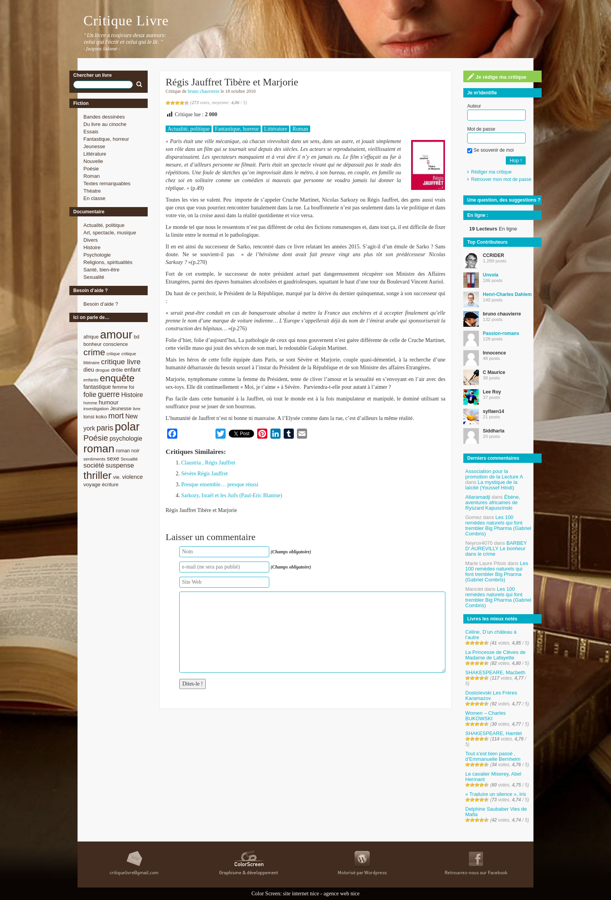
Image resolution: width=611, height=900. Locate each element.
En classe (94, 198)
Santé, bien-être (101, 270)
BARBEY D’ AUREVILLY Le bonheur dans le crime (496, 548)
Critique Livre (126, 20)
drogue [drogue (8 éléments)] (102, 369)
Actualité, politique (104, 225)
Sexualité (93, 277)
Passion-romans (501, 333)
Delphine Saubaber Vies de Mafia (496, 811)
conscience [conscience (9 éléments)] (115, 344)
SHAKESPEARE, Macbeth (495, 672)
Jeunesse (94, 146)
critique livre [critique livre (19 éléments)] (121, 362)
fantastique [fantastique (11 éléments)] (97, 387)
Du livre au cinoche (105, 124)
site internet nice (301, 893)
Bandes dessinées (104, 117)
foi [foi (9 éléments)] (131, 387)
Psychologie (97, 255)
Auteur (474, 106)
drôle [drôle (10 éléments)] (117, 370)
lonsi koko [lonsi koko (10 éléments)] (95, 417)
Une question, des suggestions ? (503, 200)
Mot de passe (481, 129)
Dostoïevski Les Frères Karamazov (491, 695)
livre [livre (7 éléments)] (137, 408)
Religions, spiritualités (107, 262)
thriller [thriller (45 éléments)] (97, 475)
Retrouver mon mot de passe (501, 179)
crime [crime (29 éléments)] (94, 352)
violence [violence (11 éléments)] (132, 477)
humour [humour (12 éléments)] (108, 402)
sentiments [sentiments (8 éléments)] (94, 458)
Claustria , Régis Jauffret (208, 463)
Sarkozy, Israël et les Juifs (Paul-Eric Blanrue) (231, 495)
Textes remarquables (107, 183)
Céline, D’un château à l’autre (491, 634)
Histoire (92, 247)
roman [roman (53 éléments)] (99, 449)
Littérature (94, 154)
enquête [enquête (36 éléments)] (117, 378)
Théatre (92, 191)
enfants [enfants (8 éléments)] (90, 379)
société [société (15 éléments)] (93, 465)
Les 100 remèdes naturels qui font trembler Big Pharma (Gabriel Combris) (498, 525)
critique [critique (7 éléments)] (113, 353)
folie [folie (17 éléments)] (89, 395)
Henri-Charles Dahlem (507, 294)
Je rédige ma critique (496, 76)
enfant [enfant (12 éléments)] (132, 369)
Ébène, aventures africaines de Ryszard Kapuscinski (492, 502)
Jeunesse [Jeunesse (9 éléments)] (121, 408)
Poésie (91, 169)
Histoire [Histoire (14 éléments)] (132, 395)
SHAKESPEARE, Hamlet (493, 733)
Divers (90, 240)
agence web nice (341, 893)
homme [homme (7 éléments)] (90, 402)
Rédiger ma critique (491, 172)
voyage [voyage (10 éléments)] (92, 484)
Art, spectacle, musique (109, 233)
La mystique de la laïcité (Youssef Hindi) (491, 485)
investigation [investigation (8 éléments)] (96, 408)
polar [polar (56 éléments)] (127, 426)
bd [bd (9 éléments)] (136, 337)
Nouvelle (93, 161)
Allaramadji (477, 497)
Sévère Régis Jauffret (204, 474)
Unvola (490, 275)
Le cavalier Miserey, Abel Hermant (493, 776)
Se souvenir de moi (490, 150)
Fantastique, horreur (106, 139)
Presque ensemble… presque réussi (219, 484)
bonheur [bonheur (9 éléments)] (92, 344)
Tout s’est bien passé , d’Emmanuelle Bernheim (493, 756)
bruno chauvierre (204, 91)
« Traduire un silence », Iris (495, 794)
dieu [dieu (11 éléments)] (88, 370)
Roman (91, 176)
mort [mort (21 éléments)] (116, 415)
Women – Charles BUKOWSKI (485, 715)
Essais (90, 132)
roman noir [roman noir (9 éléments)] (128, 451)
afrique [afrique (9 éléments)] (91, 337)
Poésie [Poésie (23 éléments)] (95, 437)
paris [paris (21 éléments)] (105, 427)
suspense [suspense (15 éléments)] (120, 465)
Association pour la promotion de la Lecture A (494, 474)
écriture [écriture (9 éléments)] (110, 484)
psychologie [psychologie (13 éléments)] (125, 438)
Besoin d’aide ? (100, 304)
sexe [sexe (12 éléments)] (113, 458)
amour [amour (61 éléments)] (116, 334)
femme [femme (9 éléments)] (119, 387)
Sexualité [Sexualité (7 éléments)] (129, 459)
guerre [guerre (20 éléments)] (109, 394)
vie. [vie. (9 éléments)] (117, 477)
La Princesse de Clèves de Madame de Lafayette (495, 655)
